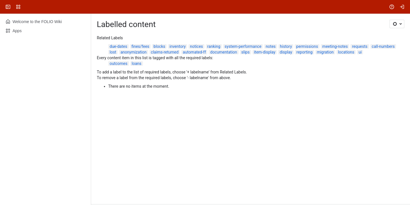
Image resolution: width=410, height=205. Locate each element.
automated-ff (194, 52)
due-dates (118, 46)
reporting (304, 52)
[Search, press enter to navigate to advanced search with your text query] (204, 6)
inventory (177, 46)
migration (325, 52)
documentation (223, 52)
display (286, 52)
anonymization (133, 52)
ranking (213, 46)
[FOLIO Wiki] (26, 6)
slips (245, 52)
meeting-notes (335, 46)
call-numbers (383, 46)
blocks (159, 46)
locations (346, 52)
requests (359, 46)
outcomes (119, 63)
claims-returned (165, 52)
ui (360, 52)
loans (137, 63)
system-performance (243, 46)
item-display (264, 52)
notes (271, 46)
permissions (307, 46)
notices (196, 46)
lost (113, 52)
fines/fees (140, 46)
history (286, 46)
